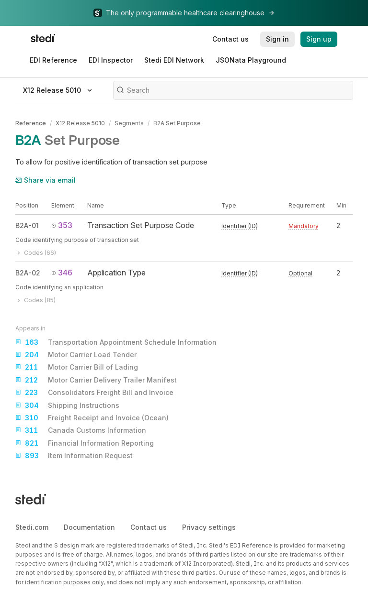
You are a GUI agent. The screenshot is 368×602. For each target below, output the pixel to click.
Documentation (89, 527)
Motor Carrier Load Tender (76, 355)
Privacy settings (209, 527)
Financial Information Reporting (84, 443)
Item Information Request (74, 455)
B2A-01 (27, 225)
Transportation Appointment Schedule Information (116, 342)
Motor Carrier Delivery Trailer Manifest (96, 380)
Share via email (45, 180)
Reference (30, 123)
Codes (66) (35, 252)
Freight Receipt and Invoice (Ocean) (92, 418)
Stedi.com (31, 527)
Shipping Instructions (67, 405)
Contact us (148, 527)
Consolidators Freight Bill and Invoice (94, 392)
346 (61, 272)
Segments (129, 123)
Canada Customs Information (80, 430)
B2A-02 (27, 273)
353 (61, 225)
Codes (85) (35, 300)
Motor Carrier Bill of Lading (76, 367)
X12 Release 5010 (80, 123)
